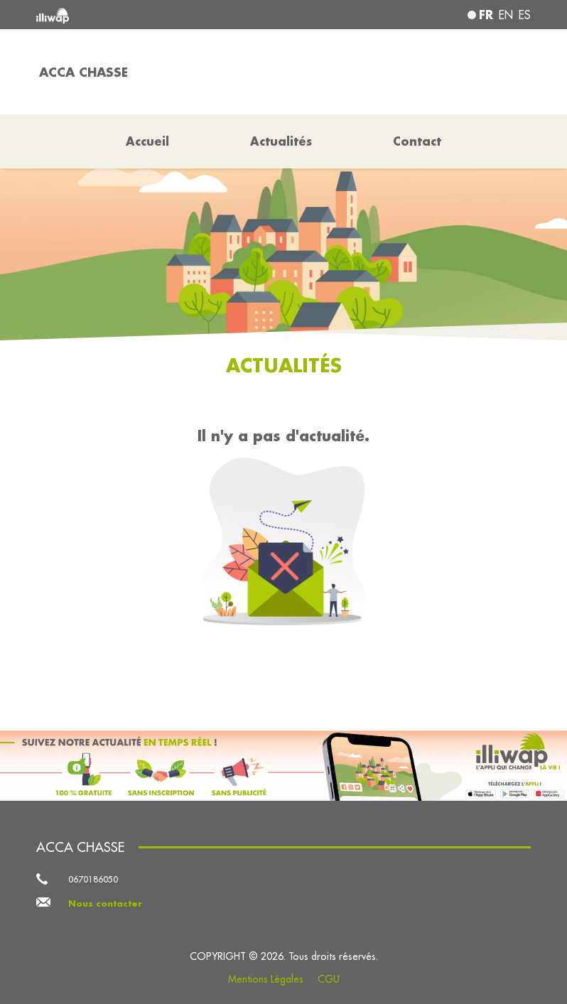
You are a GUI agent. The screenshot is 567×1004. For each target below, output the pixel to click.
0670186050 (93, 879)
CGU (329, 979)
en (506, 15)
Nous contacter (105, 903)
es (525, 15)
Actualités (281, 141)
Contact (417, 141)
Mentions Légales (265, 979)
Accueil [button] (147, 141)
